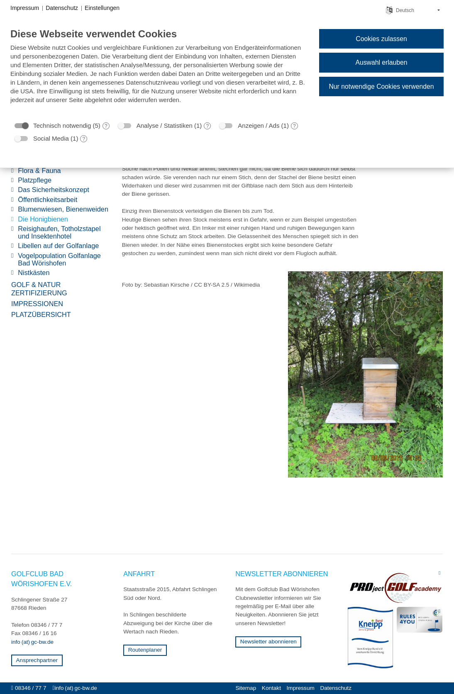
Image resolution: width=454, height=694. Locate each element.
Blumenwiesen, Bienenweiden (63, 209)
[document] (158, 72)
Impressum (301, 688)
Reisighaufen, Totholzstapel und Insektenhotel (59, 232)
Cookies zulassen (381, 38)
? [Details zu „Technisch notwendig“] (106, 126)
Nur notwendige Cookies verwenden (381, 86)
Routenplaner (145, 650)
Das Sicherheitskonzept (53, 189)
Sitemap (245, 688)
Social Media (51, 138)
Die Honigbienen (43, 219)
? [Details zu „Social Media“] (84, 139)
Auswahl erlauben (381, 62)
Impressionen (37, 303)
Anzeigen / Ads (258, 125)
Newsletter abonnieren (268, 641)
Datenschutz (335, 688)
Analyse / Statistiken (165, 125)
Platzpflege (34, 180)
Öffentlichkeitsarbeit (47, 199)
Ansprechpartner (37, 660)
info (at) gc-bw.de (32, 642)
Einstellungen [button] (102, 8)
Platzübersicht (41, 314)
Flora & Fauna (39, 170)
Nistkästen (33, 272)
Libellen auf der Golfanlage (58, 245)
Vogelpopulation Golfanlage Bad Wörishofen (59, 259)
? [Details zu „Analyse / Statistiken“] (207, 126)
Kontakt (271, 688)
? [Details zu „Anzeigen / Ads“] (294, 126)
